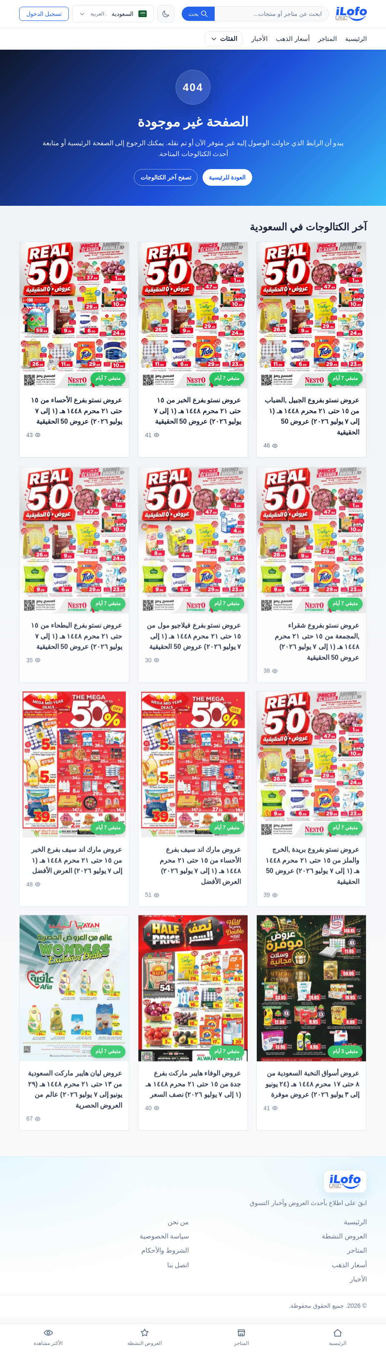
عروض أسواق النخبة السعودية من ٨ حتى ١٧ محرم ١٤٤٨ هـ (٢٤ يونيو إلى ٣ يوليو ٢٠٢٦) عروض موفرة (312, 1092)
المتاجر (327, 38)
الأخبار (259, 38)
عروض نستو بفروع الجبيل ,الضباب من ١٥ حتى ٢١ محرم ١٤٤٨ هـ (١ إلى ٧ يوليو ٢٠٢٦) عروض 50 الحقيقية (312, 416)
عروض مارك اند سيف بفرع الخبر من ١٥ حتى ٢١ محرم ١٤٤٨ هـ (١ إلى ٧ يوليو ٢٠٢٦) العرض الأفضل (77, 868)
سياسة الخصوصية (164, 1236)
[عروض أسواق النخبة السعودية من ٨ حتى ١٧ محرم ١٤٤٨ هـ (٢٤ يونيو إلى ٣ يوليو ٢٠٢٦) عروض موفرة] (311, 997)
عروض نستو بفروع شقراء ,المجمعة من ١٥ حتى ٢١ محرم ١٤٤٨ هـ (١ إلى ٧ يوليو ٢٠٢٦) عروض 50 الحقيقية (317, 649)
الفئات (224, 38)
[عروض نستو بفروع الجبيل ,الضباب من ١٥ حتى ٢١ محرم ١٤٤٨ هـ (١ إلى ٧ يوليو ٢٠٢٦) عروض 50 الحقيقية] (311, 315)
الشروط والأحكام (165, 1250)
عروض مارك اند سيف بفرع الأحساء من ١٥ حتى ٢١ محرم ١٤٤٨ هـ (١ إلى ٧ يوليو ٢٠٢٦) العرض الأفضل (200, 873)
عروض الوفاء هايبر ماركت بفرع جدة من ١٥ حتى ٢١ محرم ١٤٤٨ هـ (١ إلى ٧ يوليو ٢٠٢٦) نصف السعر (193, 1092)
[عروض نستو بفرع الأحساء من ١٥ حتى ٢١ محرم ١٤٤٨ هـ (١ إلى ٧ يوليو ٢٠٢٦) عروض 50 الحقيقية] (74, 315)
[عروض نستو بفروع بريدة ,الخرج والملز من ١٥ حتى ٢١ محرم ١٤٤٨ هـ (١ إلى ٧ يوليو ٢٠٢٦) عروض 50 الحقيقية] (311, 773)
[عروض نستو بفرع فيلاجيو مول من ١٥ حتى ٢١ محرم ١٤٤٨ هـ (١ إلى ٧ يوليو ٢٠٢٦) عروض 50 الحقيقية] (193, 548)
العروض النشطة (344, 1236)
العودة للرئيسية (227, 177)
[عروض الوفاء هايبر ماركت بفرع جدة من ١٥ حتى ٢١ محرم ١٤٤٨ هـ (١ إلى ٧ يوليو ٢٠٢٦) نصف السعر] (193, 997)
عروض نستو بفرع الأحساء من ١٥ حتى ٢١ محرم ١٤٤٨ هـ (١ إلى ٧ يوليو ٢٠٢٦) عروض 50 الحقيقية (77, 411)
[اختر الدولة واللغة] (113, 14)
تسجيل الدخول (44, 13)
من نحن (178, 1222)
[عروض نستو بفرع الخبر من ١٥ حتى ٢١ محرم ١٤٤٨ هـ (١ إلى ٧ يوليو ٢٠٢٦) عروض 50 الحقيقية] (193, 315)
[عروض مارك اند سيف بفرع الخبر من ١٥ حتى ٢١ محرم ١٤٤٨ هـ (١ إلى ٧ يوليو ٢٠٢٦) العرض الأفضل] (74, 773)
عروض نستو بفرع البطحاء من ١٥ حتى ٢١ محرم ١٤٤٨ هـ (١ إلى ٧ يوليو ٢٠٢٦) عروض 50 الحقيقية (77, 644)
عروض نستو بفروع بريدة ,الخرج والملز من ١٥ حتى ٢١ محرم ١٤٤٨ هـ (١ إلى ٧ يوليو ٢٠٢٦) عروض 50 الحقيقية (313, 873)
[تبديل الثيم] (166, 14)
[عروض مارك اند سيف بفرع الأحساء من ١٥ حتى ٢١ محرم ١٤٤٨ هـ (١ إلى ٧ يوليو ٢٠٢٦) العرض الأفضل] (193, 773)
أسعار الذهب (292, 38)
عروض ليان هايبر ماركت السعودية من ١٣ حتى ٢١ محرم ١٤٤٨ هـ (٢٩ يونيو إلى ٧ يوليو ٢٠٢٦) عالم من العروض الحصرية (75, 1097)
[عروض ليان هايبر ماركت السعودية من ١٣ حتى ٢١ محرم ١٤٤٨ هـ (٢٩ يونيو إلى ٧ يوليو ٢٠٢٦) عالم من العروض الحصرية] (74, 997)
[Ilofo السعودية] (345, 1181)
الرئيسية (356, 38)
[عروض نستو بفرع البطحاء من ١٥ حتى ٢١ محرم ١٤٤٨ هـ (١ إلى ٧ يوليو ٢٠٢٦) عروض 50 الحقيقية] (74, 548)
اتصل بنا (178, 1265)
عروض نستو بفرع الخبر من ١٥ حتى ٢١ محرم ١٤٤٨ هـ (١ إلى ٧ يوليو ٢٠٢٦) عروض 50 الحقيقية (197, 411)
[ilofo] (351, 14)
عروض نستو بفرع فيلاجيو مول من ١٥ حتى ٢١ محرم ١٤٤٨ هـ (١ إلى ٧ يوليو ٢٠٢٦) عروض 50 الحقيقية (194, 644)
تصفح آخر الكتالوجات (165, 177)
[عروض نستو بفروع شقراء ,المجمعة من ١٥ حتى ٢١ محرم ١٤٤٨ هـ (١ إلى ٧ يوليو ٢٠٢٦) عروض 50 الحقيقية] (311, 548)
